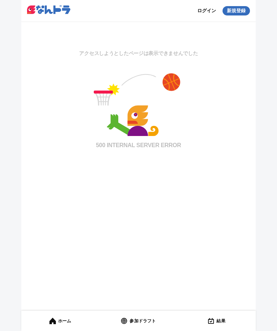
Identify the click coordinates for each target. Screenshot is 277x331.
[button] (48, 10)
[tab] (60, 321)
